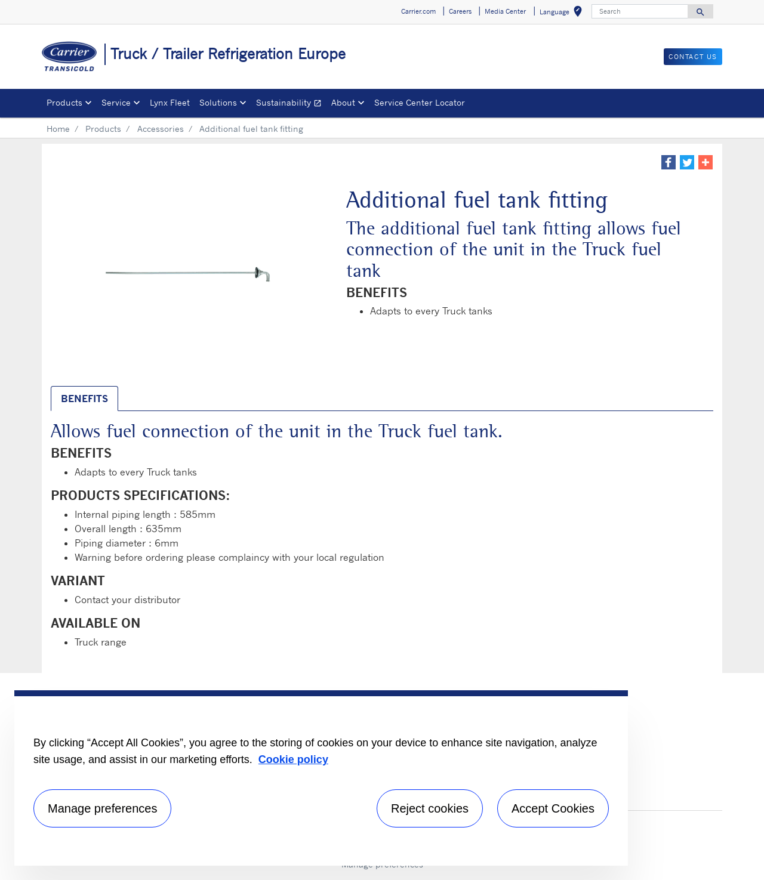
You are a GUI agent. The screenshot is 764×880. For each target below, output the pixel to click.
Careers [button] (460, 11)
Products (103, 128)
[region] (321, 778)
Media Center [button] (505, 11)
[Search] (640, 11)
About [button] (343, 102)
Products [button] (64, 102)
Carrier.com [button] (418, 11)
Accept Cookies (553, 808)
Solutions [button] (218, 102)
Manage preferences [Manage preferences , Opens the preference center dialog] (102, 808)
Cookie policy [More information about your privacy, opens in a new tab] (293, 759)
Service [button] (116, 102)
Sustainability (291, 104)
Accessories (160, 128)
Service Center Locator (419, 102)
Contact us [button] (692, 57)
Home (58, 128)
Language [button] (563, 13)
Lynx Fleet (170, 102)
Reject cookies (430, 808)
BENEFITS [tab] (84, 399)
